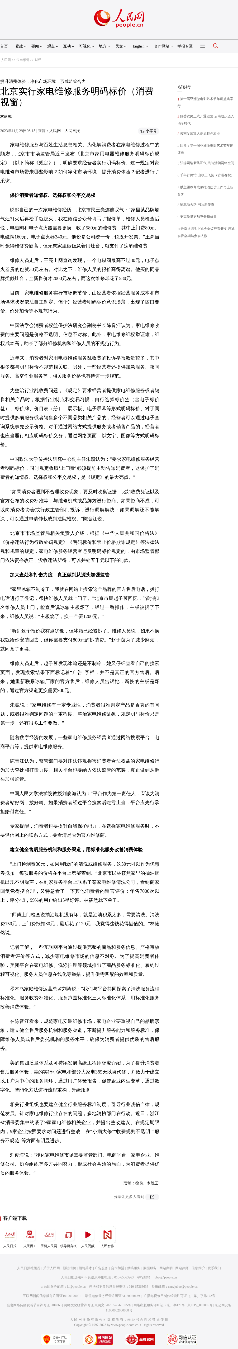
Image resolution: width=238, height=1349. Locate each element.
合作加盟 (117, 1268)
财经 (38, 60)
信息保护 (198, 1268)
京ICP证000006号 (200, 1305)
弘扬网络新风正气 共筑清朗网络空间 (207, 163)
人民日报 (10, 1237)
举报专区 (185, 46)
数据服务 (150, 1268)
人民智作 (107, 1237)
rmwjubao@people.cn (183, 1286)
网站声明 (166, 1268)
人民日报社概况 (28, 1268)
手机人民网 (49, 1237)
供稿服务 (133, 1268)
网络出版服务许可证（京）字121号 (159, 1305)
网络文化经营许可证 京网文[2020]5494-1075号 (97, 1305)
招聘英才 (85, 1268)
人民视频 (88, 1237)
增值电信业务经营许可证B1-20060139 (112, 1296)
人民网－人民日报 (64, 131)
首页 (4, 46)
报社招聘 (69, 1268)
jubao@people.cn (165, 1277)
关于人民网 (51, 1268)
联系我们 (214, 1268)
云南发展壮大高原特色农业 (200, 133)
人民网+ (29, 1237)
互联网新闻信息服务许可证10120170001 (52, 1296)
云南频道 (22, 60)
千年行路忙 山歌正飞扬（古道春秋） (207, 175)
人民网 (6, 60)
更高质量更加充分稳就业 (198, 216)
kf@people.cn (76, 1286)
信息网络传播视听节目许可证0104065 (34, 1305)
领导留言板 (68, 1237)
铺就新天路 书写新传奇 (197, 204)
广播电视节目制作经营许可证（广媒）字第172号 (179, 1296)
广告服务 (101, 1268)
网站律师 (182, 1268)
